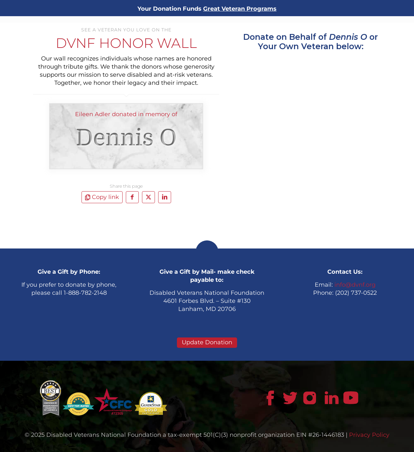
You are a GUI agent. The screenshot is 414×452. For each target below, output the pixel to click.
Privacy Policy (369, 434)
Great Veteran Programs (240, 8)
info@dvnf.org (355, 284)
